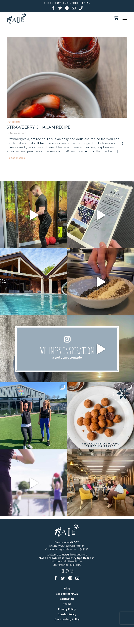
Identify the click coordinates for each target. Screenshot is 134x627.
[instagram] (70, 577)
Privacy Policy (67, 609)
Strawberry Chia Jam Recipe (38, 127)
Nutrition (13, 122)
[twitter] (63, 577)
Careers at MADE (67, 593)
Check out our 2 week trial (67, 3)
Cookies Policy (67, 614)
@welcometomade (67, 357)
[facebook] (55, 577)
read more (16, 157)
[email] (77, 577)
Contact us (67, 598)
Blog (67, 588)
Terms (67, 604)
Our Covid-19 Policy (67, 619)
